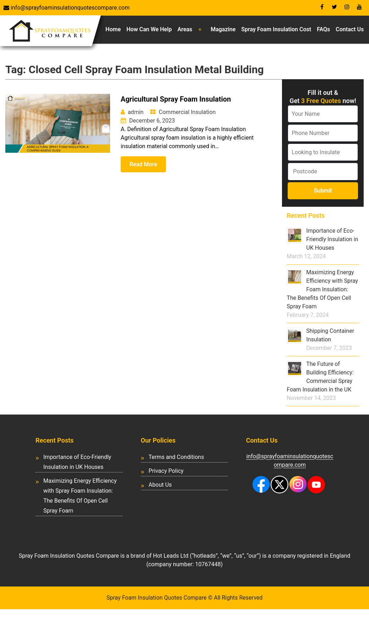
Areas (185, 29)
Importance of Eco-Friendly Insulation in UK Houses (332, 239)
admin (135, 112)
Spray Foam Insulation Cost (276, 29)
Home (113, 29)
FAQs (323, 29)
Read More (143, 164)
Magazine (223, 29)
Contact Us (350, 29)
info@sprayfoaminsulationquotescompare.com (69, 7)
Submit (323, 190)
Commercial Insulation (187, 112)
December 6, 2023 (152, 120)
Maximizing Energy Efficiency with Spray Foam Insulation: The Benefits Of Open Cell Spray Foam (322, 289)
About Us (160, 484)
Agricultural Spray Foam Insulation (176, 99)
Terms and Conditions (176, 457)
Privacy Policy (166, 470)
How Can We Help (149, 29)
